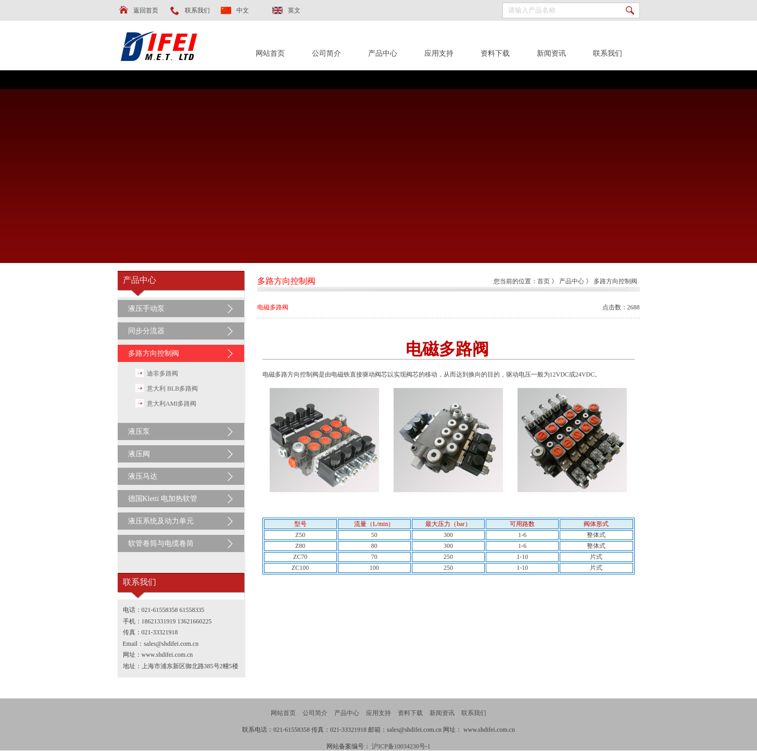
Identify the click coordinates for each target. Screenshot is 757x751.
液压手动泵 (146, 308)
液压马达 (142, 476)
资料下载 (495, 53)
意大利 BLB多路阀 (172, 388)
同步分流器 (146, 331)
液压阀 (139, 454)
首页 (543, 281)
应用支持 (438, 53)
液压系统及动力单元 (161, 521)
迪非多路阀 (162, 373)
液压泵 (139, 431)
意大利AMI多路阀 (171, 403)
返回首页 (145, 10)
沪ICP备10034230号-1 (401, 746)
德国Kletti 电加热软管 (162, 499)
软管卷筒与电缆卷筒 (161, 543)
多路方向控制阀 (153, 353)
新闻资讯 (551, 53)
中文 (242, 10)
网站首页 (270, 53)
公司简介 (326, 53)
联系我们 (197, 10)
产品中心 (382, 53)
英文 (294, 10)
